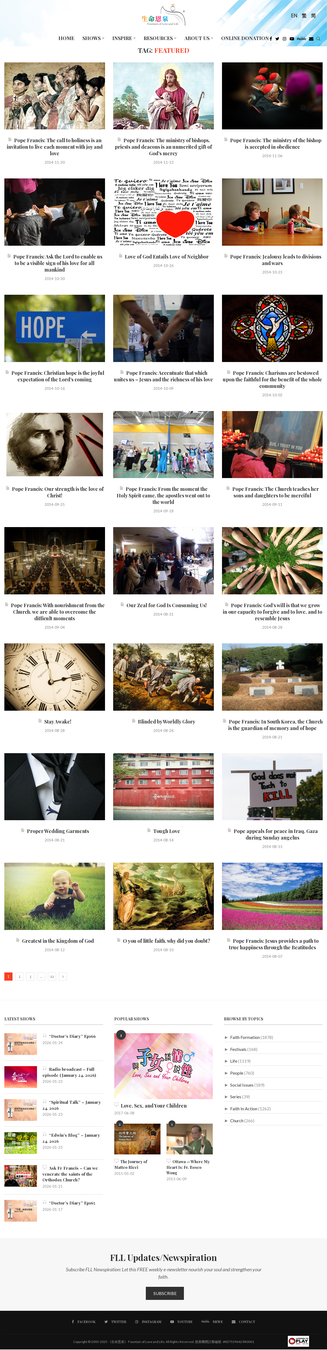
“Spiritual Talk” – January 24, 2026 (72, 1105)
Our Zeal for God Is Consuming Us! (163, 605)
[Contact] (242, 1322)
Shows (91, 38)
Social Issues (242, 1084)
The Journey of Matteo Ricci (130, 1164)
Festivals (238, 1049)
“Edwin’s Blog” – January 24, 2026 (72, 1138)
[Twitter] (277, 40)
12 (52, 976)
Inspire (122, 38)
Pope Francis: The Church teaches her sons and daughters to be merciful (272, 492)
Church (236, 1120)
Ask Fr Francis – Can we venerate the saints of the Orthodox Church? (71, 1174)
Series (235, 1096)
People (236, 1072)
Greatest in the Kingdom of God (55, 941)
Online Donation (245, 38)
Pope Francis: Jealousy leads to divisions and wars (272, 259)
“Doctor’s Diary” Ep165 (69, 1203)
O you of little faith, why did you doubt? (163, 941)
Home (66, 38)
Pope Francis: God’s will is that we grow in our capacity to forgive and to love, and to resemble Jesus (272, 612)
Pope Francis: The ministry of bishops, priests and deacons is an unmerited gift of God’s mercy (163, 147)
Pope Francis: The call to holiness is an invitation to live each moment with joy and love (55, 147)
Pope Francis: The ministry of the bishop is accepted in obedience (272, 143)
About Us (196, 38)
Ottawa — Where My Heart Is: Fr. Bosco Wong (189, 1164)
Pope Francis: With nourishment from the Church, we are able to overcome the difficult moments (54, 612)
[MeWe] (301, 40)
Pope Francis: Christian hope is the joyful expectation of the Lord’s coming (54, 376)
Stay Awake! (54, 721)
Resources (158, 38)
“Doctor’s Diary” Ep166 (70, 1036)
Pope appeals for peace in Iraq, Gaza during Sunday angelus (272, 834)
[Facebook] (270, 40)
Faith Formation (245, 1037)
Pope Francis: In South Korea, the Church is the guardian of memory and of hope (272, 724)
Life (233, 1060)
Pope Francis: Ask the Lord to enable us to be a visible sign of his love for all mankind (54, 263)
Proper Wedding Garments (54, 831)
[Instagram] (284, 40)
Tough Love (163, 831)
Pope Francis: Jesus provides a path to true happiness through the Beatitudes (272, 944)
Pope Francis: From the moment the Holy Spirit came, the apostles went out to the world (163, 495)
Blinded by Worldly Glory (163, 721)
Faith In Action (243, 1108)
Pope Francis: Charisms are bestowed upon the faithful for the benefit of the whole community (272, 379)
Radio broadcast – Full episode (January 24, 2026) (70, 1072)
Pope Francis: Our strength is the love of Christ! (54, 492)
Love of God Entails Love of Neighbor (163, 256)
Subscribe (165, 1293)
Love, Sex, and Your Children (150, 1105)
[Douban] (311, 40)
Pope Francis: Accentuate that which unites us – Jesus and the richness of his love (163, 376)
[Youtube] (291, 40)
